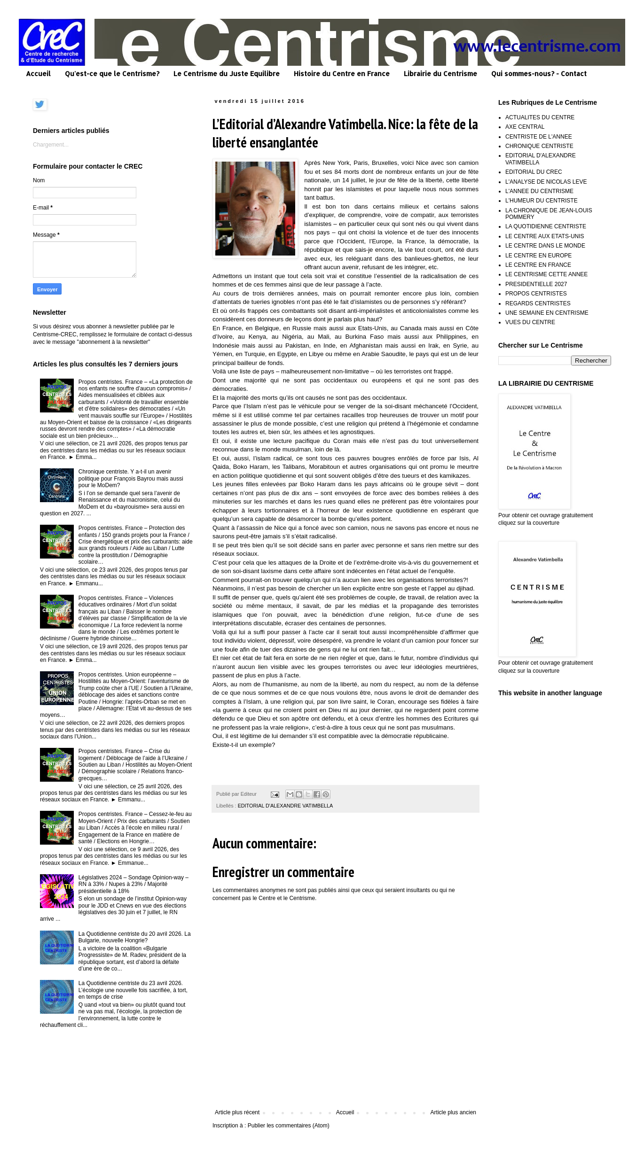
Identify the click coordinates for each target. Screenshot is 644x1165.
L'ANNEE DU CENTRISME (539, 191)
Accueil (38, 74)
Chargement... (51, 144)
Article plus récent (237, 1112)
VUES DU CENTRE (530, 322)
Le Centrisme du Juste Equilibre (226, 74)
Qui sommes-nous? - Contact (539, 74)
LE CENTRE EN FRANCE (538, 265)
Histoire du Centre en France (342, 74)
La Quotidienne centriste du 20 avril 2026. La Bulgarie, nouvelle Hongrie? (135, 937)
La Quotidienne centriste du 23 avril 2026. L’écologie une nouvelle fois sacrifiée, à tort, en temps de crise (133, 990)
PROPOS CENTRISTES (536, 293)
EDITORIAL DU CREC (533, 172)
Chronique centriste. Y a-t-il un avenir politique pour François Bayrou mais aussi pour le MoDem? (131, 478)
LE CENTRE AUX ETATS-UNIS (544, 236)
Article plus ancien (453, 1112)
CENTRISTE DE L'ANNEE (538, 136)
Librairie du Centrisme (440, 74)
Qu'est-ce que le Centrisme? (112, 74)
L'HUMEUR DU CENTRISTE (541, 200)
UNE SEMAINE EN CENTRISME (547, 313)
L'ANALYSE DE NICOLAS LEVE (546, 182)
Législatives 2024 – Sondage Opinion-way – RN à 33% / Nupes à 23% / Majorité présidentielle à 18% (133, 884)
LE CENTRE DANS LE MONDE (545, 245)
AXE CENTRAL (524, 127)
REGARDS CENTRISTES (538, 303)
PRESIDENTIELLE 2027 (536, 284)
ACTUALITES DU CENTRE (539, 117)
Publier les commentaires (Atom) (289, 1125)
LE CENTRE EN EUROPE (538, 255)
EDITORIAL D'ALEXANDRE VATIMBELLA (285, 805)
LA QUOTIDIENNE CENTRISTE (545, 226)
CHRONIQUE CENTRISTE (539, 146)
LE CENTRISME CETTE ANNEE (546, 274)
